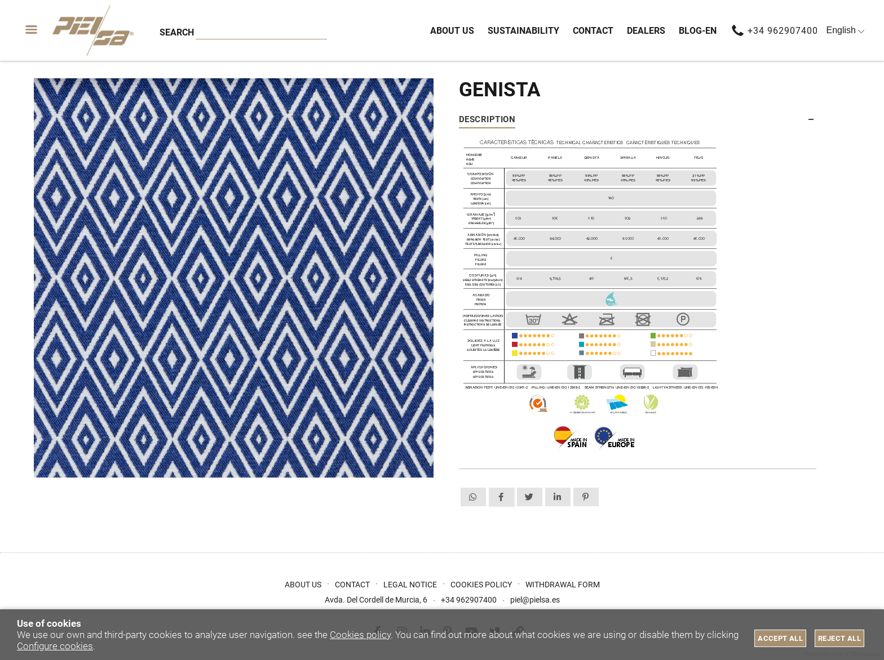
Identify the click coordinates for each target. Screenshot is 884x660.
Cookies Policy (481, 584)
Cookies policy (360, 634)
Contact (352, 584)
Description (487, 119)
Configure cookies (55, 646)
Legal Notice (410, 584)
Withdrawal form (562, 584)
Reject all (839, 638)
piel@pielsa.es (535, 599)
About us (303, 584)
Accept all (780, 638)
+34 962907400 (783, 30)
